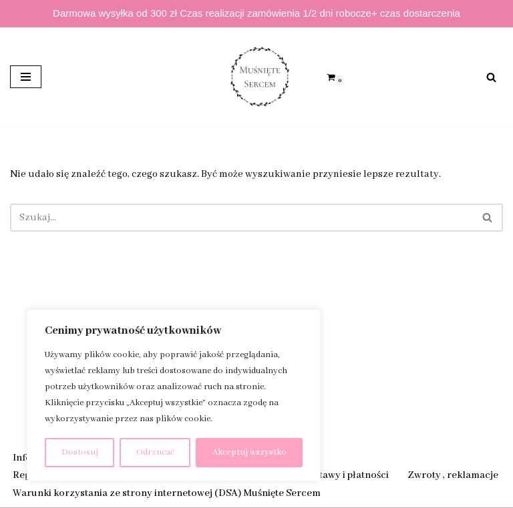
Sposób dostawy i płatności (328, 475)
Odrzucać (155, 452)
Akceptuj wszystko (249, 452)
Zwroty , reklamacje (452, 475)
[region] (174, 395)
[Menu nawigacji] (25, 76)
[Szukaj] (491, 77)
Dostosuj (79, 452)
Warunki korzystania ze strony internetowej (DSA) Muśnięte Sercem (167, 493)
